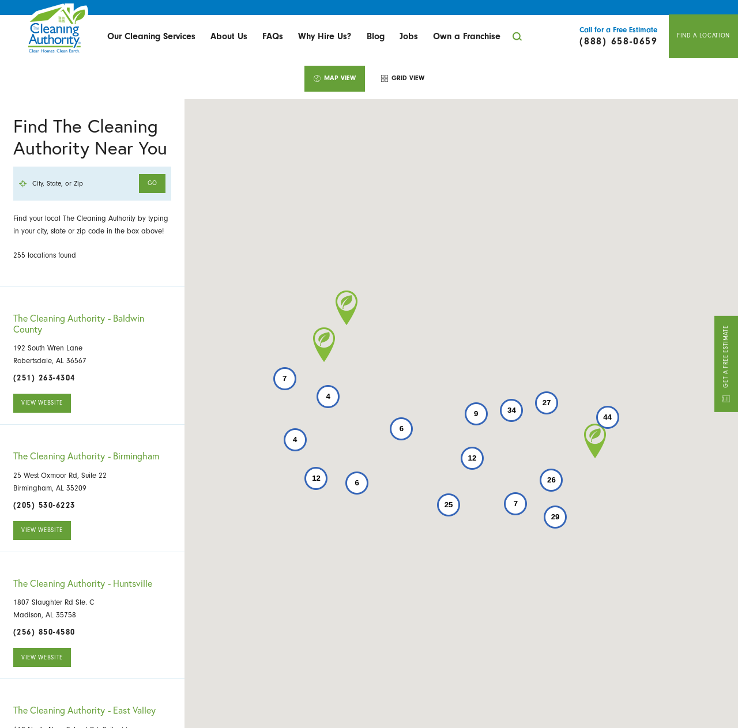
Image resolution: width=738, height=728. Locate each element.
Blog (376, 36)
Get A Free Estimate (726, 363)
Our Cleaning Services (151, 36)
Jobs (409, 36)
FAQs (272, 36)
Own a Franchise (466, 36)
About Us (228, 36)
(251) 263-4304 (44, 378)
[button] (595, 441)
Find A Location (703, 35)
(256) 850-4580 (44, 632)
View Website (42, 402)
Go (152, 183)
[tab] (334, 79)
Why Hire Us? (324, 36)
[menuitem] (150, 37)
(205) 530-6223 (44, 505)
